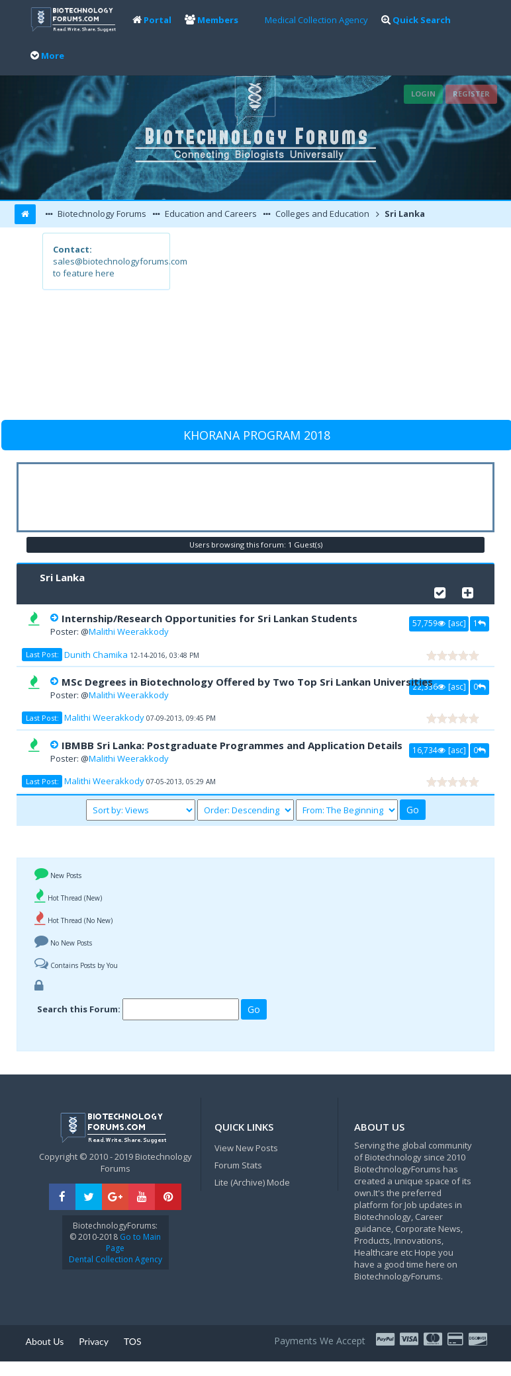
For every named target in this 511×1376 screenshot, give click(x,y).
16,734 (428, 750)
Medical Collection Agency (316, 20)
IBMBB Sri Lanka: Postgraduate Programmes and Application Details (232, 745)
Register (471, 94)
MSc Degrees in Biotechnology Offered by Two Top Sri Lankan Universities (247, 681)
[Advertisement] (318, 325)
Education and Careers (210, 214)
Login (423, 94)
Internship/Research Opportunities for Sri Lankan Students (209, 618)
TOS (133, 1341)
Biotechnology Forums (101, 214)
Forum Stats (238, 1165)
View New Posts (246, 1148)
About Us (45, 1341)
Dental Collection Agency (115, 1259)
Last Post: (42, 655)
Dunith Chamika (96, 655)
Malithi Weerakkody (129, 631)
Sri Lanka (404, 214)
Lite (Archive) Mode (252, 1182)
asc (457, 623)
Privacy (94, 1341)
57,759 (428, 623)
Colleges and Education (321, 214)
